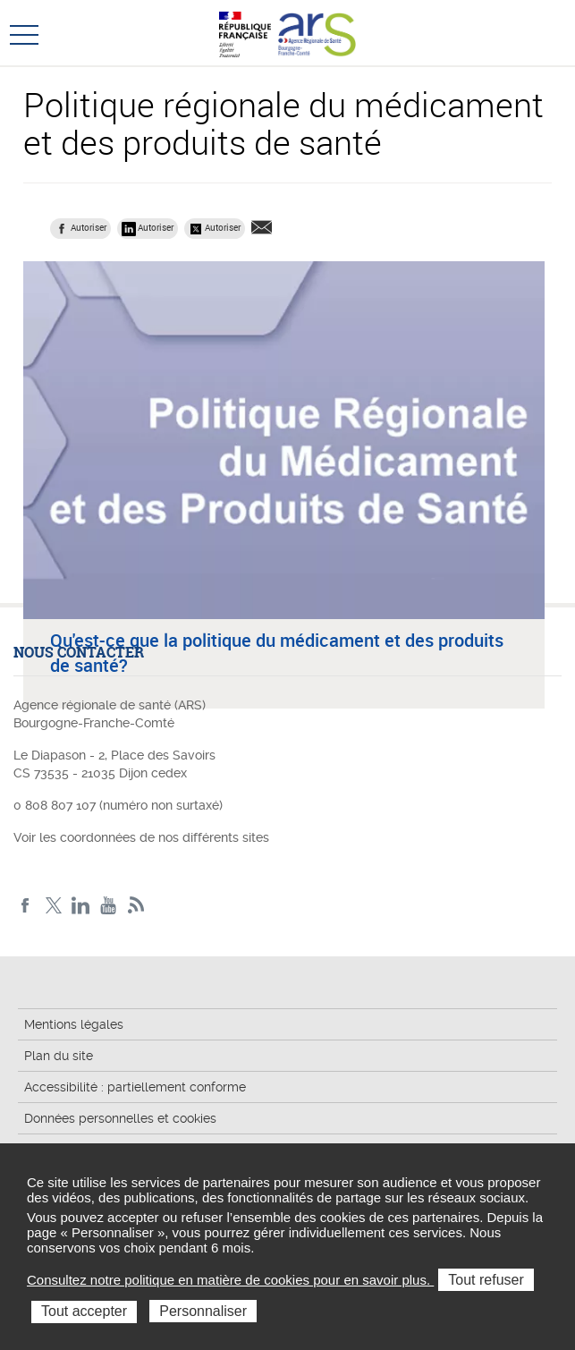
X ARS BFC (53, 905)
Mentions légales (73, 1024)
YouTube (109, 905)
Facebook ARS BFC (25, 905)
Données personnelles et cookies (120, 1118)
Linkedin (81, 905)
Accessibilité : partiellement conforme (135, 1087)
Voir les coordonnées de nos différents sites (141, 837)
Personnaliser (203, 1311)
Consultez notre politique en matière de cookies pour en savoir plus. (230, 1279)
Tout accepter (84, 1311)
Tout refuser (485, 1279)
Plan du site (58, 1056)
